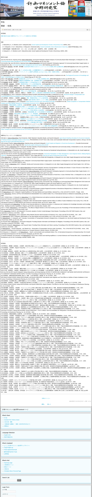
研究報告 (34, 36)
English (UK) (7, 435)
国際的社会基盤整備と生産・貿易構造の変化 (30, 80)
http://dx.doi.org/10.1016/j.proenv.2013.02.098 (55, 155)
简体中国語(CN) (8, 437)
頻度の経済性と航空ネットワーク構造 (38, 99)
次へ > (49, 404)
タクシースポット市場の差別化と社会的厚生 (32, 110)
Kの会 (5, 417)
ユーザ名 (4, 489)
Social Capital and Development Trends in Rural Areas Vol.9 (47, 44)
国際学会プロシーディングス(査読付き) (21, 36)
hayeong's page (8, 462)
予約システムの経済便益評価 (28, 91)
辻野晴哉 (6, 454)
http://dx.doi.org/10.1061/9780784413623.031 (13, 141)
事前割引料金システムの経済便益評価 (31, 84)
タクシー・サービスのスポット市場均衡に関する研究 (28, 122)
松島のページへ (46, 398)
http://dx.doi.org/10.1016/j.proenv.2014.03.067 (36, 145)
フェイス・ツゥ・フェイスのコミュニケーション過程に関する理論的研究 (38, 126)
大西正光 (6, 469)
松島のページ (7, 467)
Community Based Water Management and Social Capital (16, 61)
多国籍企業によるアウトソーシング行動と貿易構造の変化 (34, 79)
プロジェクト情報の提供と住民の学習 (31, 108)
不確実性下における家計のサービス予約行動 (32, 119)
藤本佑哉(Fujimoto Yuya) (10, 451)
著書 (2, 36)
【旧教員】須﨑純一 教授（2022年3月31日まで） (17, 424)
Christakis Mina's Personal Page (12, 471)
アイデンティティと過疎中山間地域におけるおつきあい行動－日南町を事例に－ (40, 72)
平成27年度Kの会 (8, 447)
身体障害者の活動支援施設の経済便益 (37, 120)
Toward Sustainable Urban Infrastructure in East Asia (54, 47)
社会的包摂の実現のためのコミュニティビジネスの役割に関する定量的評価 (44, 66)
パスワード (5, 494)
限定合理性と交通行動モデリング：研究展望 (26, 113)
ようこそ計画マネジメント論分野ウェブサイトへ (17, 445)
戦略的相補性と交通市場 (15, 105)
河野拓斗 (6, 426)
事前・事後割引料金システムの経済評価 (37, 98)
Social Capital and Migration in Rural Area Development (60, 143)
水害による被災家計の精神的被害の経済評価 (43, 92)
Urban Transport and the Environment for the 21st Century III (16, 129)
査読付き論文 (7, 36)
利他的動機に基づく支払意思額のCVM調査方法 (40, 112)
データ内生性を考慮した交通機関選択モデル (32, 70)
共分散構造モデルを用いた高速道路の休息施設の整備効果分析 (47, 85)
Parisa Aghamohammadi (10, 449)
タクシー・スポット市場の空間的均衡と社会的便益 (33, 115)
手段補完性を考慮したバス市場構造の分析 (26, 106)
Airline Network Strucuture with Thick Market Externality (40, 101)
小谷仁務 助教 (8, 422)
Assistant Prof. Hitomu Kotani (11, 419)
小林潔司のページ (8, 464)
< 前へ (43, 404)
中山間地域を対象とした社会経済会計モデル (30, 82)
